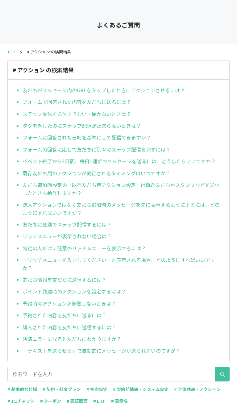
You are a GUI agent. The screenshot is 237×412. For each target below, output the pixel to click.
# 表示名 (119, 401)
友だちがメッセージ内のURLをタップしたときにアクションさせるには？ (104, 90)
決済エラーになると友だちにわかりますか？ (72, 339)
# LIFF (99, 401)
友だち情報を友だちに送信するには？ (64, 279)
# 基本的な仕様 (22, 389)
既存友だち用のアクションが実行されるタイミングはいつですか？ (96, 173)
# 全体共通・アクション (197, 389)
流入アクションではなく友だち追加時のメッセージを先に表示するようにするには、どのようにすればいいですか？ (121, 208)
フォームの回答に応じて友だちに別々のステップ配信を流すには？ (97, 149)
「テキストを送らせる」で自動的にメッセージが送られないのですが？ (102, 350)
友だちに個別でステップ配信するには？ (67, 224)
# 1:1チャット (21, 401)
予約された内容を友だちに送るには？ (64, 315)
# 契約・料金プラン (62, 389)
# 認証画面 (77, 401)
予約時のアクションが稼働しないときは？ (69, 303)
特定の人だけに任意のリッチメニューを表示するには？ (84, 248)
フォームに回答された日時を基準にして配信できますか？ (87, 137)
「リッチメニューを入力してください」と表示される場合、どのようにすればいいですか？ (119, 264)
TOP (11, 52)
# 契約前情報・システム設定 (140, 389)
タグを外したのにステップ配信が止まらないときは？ (82, 125)
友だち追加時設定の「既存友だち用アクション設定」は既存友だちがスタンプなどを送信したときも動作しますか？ (121, 189)
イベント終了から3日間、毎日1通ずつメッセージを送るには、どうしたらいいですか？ (119, 161)
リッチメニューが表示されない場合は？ (67, 236)
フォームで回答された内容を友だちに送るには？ (77, 102)
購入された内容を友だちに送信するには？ (69, 327)
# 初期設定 (96, 389)
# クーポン (50, 401)
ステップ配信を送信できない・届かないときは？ (77, 114)
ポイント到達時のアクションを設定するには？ (74, 291)
